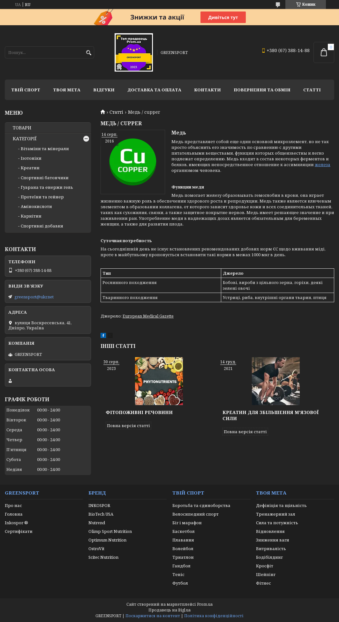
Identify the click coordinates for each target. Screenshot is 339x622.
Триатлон (183, 557)
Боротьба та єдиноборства (201, 505)
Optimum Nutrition (107, 540)
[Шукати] (88, 52)
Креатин (30, 168)
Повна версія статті (128, 425)
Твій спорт (25, 90)
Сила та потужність (277, 523)
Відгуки (104, 90)
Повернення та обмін (262, 90)
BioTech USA (100, 514)
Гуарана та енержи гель (47, 187)
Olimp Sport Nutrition (110, 531)
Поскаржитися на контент (152, 615)
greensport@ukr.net (34, 296)
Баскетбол (183, 531)
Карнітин (31, 216)
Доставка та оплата (154, 90)
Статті (312, 90)
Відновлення (270, 531)
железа (322, 164)
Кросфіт (264, 566)
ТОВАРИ (22, 128)
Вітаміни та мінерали (45, 148)
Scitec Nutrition (103, 557)
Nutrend (96, 523)
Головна (14, 514)
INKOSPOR (99, 505)
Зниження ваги (272, 540)
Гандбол (181, 566)
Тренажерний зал (275, 514)
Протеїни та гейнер (42, 197)
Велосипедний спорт (195, 514)
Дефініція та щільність (281, 505)
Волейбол (182, 548)
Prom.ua (205, 604)
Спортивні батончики (45, 177)
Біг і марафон (187, 523)
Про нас (13, 505)
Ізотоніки (31, 158)
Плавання (183, 540)
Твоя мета (66, 90)
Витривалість (271, 548)
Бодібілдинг (269, 557)
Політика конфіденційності (214, 615)
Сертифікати (19, 531)
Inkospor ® (16, 523)
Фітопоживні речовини (139, 412)
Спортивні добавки (42, 226)
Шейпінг (265, 574)
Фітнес (263, 583)
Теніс (178, 574)
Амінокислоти (36, 206)
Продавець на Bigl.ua (169, 610)
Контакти (207, 90)
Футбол (180, 583)
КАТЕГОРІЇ (25, 139)
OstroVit (96, 548)
